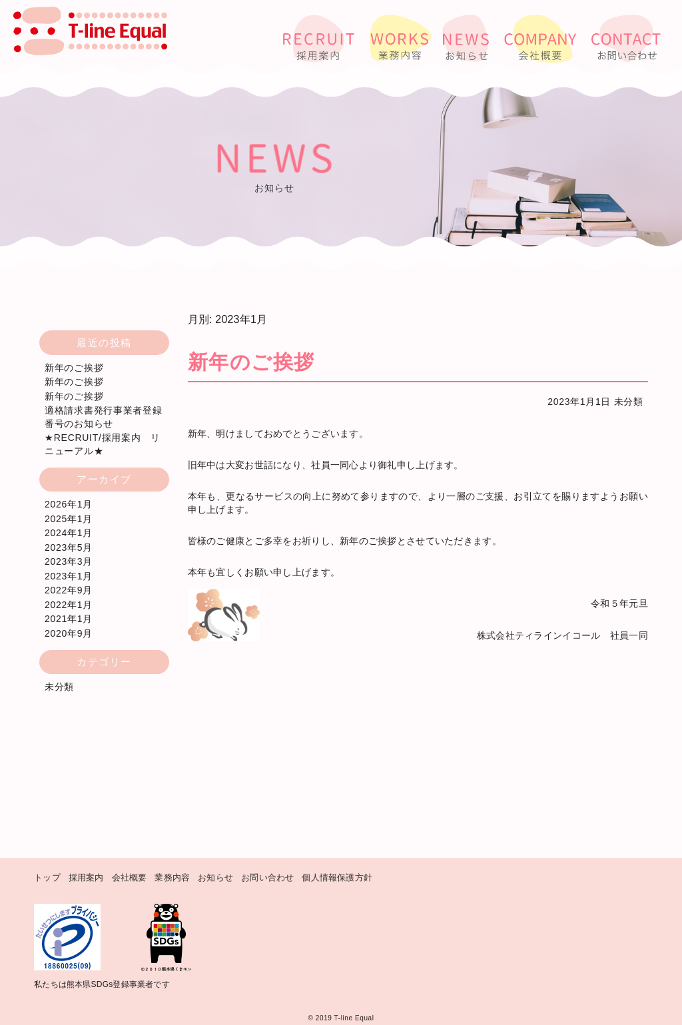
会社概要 (129, 877)
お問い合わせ (267, 877)
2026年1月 (69, 504)
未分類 (628, 401)
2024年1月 (69, 532)
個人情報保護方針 (337, 877)
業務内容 (172, 877)
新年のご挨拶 (74, 367)
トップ (47, 877)
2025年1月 (69, 518)
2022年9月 (69, 590)
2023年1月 (69, 576)
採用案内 (86, 877)
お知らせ (215, 877)
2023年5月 (69, 547)
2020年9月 (69, 633)
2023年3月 (69, 561)
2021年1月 (69, 618)
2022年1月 (69, 604)
